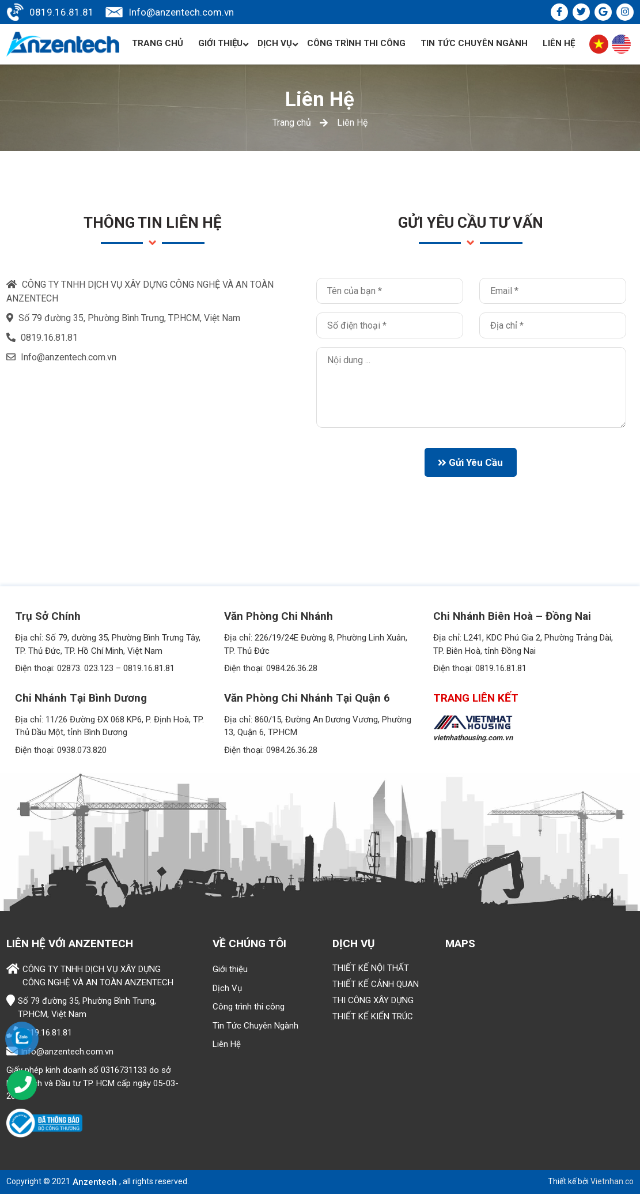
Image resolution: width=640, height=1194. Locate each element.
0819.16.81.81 (61, 12)
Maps (460, 943)
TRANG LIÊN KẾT (475, 698)
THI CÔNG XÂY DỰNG (373, 1000)
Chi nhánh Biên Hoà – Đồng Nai (512, 616)
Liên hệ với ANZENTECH (69, 943)
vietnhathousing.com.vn (473, 737)
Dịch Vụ (277, 43)
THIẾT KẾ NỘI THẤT (370, 968)
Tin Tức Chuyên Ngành (474, 43)
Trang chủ (157, 43)
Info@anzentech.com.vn (181, 12)
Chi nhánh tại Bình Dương (81, 698)
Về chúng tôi (249, 943)
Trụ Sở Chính (48, 616)
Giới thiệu (223, 43)
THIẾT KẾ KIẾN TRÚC (372, 1016)
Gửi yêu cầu (470, 462)
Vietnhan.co (612, 1181)
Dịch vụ (353, 943)
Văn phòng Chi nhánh (278, 616)
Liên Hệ (559, 43)
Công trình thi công (356, 43)
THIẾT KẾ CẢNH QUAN (375, 984)
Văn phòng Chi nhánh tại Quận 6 (307, 698)
